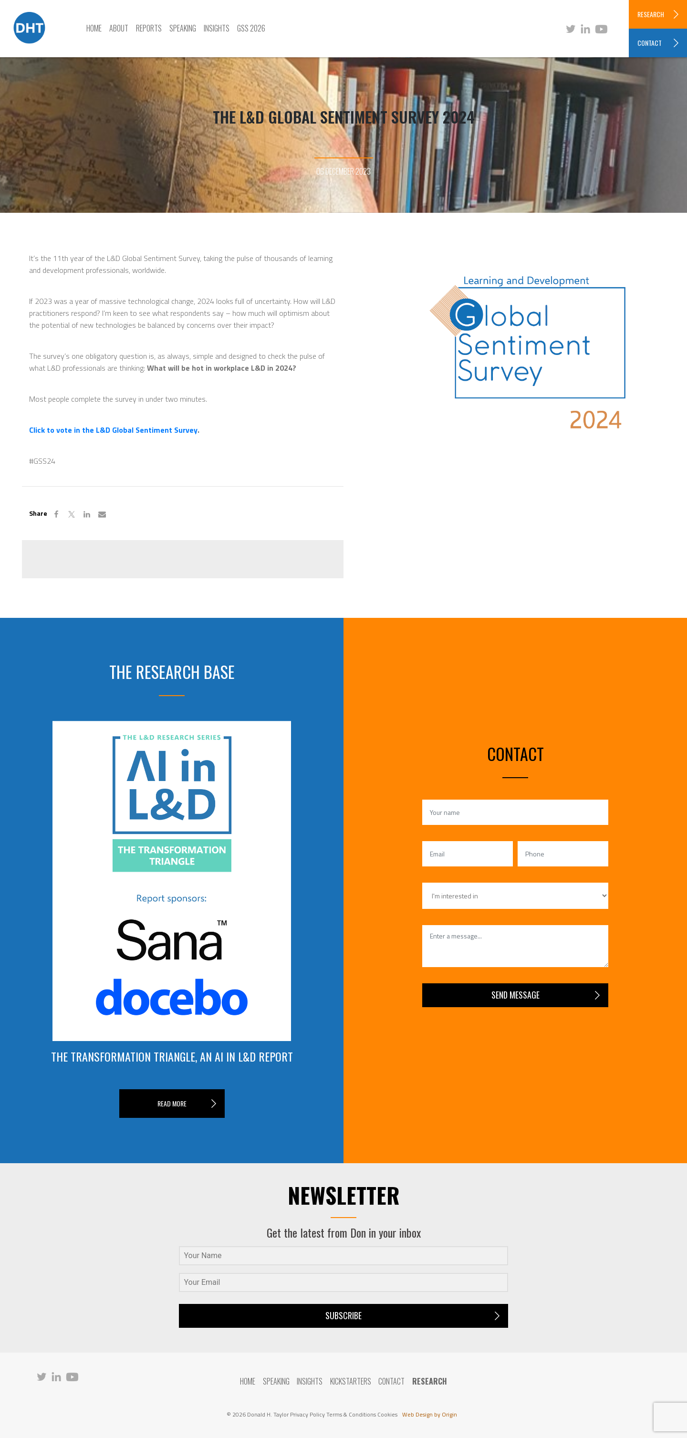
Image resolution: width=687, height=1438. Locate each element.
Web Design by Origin (429, 1414)
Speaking (182, 28)
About (118, 28)
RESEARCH (650, 14)
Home (94, 28)
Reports (149, 28)
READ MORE (172, 1103)
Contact (392, 1381)
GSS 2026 (251, 28)
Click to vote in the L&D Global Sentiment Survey (113, 430)
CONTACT (649, 43)
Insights (216, 28)
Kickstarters (350, 1381)
